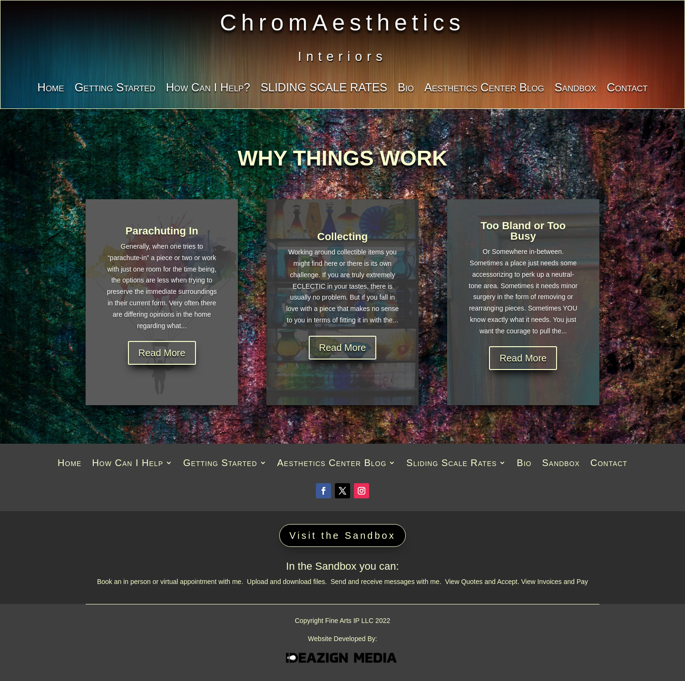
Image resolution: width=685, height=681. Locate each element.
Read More (162, 353)
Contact (627, 89)
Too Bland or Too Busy (523, 231)
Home (51, 89)
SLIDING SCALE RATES (324, 89)
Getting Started (115, 89)
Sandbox (576, 89)
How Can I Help (127, 463)
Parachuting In (162, 231)
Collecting (342, 237)
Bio (406, 89)
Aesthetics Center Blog (484, 89)
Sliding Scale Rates (451, 463)
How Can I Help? (208, 89)
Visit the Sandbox (342, 535)
